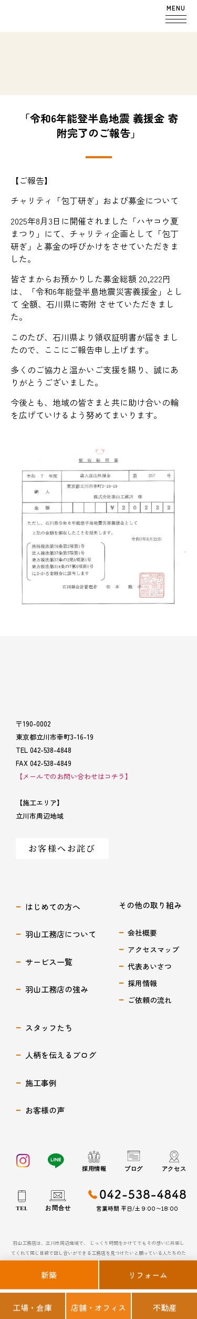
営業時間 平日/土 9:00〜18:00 (137, 1208)
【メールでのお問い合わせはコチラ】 (74, 777)
